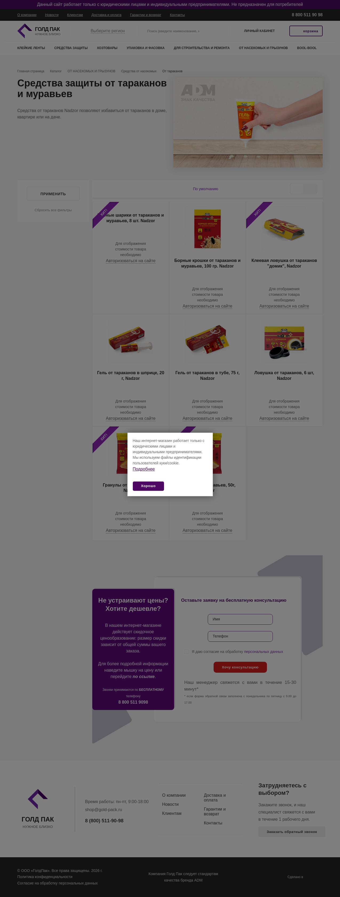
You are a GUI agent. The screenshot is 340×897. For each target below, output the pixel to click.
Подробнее (144, 469)
